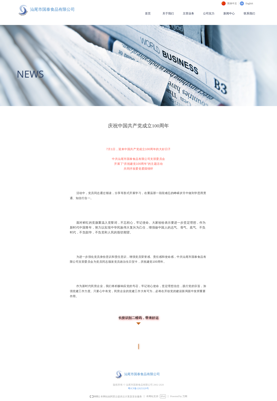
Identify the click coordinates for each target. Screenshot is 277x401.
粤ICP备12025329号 (138, 388)
